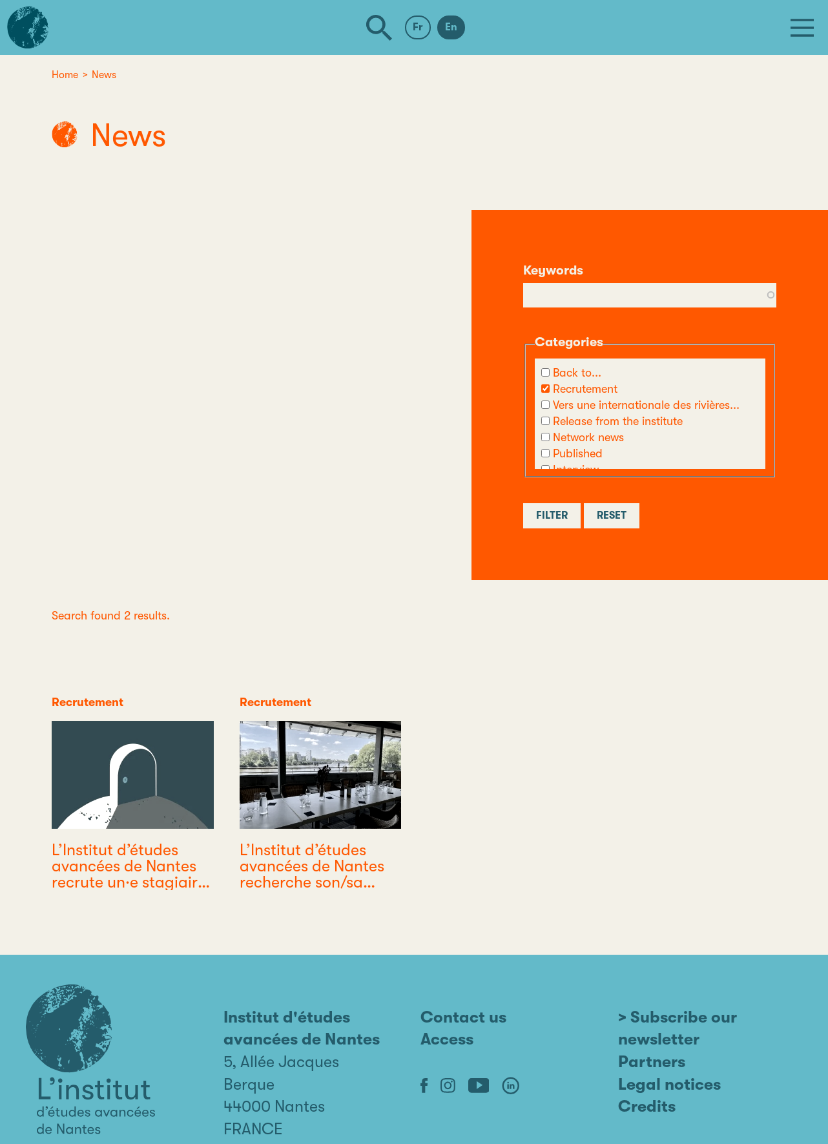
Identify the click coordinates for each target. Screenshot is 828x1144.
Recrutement (585, 388)
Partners (651, 1061)
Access (446, 1039)
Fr (418, 27)
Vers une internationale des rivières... (646, 405)
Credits (647, 1106)
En (451, 27)
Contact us (463, 1017)
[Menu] (802, 27)
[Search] (379, 28)
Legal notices (669, 1084)
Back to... (577, 372)
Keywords (553, 270)
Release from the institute (618, 421)
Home (65, 75)
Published (578, 453)
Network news (588, 437)
